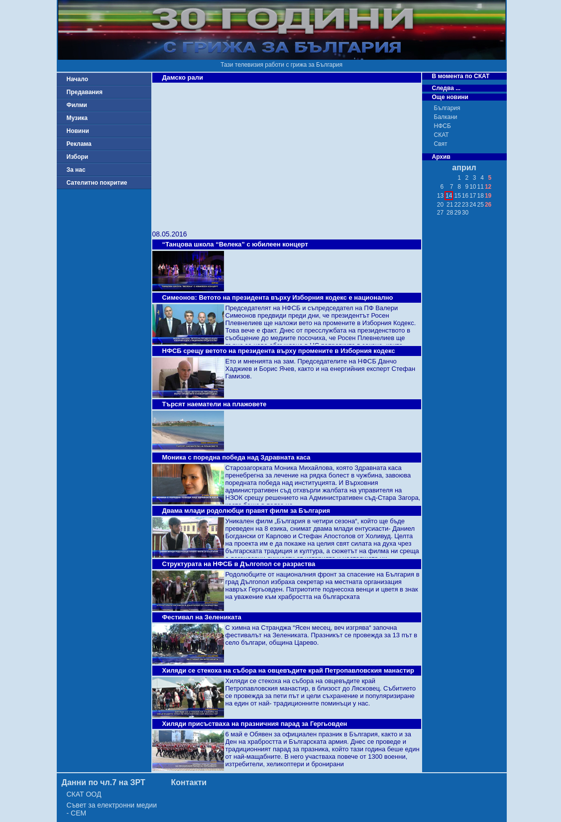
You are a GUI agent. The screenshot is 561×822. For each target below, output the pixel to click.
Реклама (79, 143)
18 (480, 195)
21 (450, 204)
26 (488, 204)
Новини (78, 130)
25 (480, 204)
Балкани (445, 117)
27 (440, 212)
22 (457, 204)
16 (465, 195)
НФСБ (442, 125)
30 (465, 212)
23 (465, 204)
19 (488, 195)
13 (440, 195)
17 (472, 195)
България (447, 108)
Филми (77, 105)
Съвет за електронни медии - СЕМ (112, 809)
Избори (78, 156)
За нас (76, 169)
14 (449, 195)
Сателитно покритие (97, 182)
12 (488, 186)
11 (480, 186)
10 (472, 186)
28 (450, 212)
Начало (77, 79)
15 (457, 195)
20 (440, 204)
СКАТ (441, 134)
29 (457, 212)
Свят (441, 143)
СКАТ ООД (84, 794)
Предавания (85, 92)
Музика (77, 118)
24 (472, 204)
